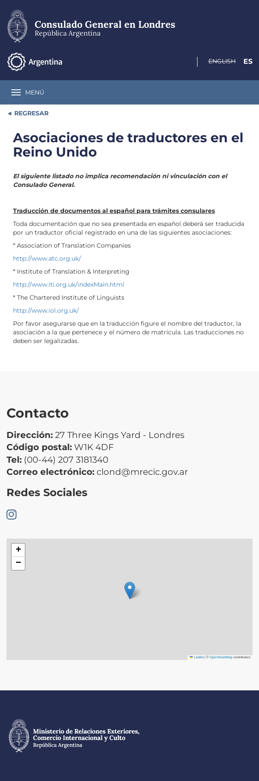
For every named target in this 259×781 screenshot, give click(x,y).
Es (248, 61)
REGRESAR (31, 113)
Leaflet (197, 657)
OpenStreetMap (221, 657)
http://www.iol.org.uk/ (46, 310)
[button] (129, 590)
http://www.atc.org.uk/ (47, 258)
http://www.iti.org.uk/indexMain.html (68, 284)
